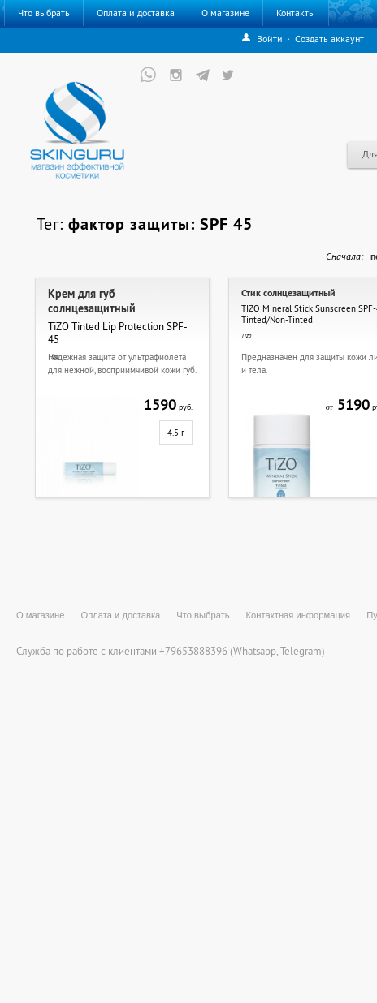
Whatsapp (254, 650)
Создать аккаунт (329, 38)
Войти (270, 38)
